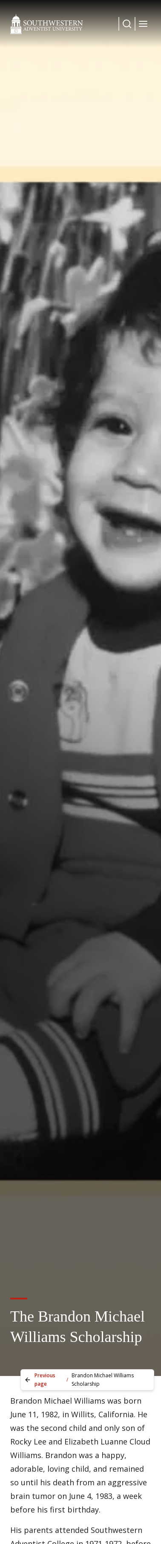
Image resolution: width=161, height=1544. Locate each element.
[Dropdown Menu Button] (127, 23)
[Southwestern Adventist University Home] (46, 24)
